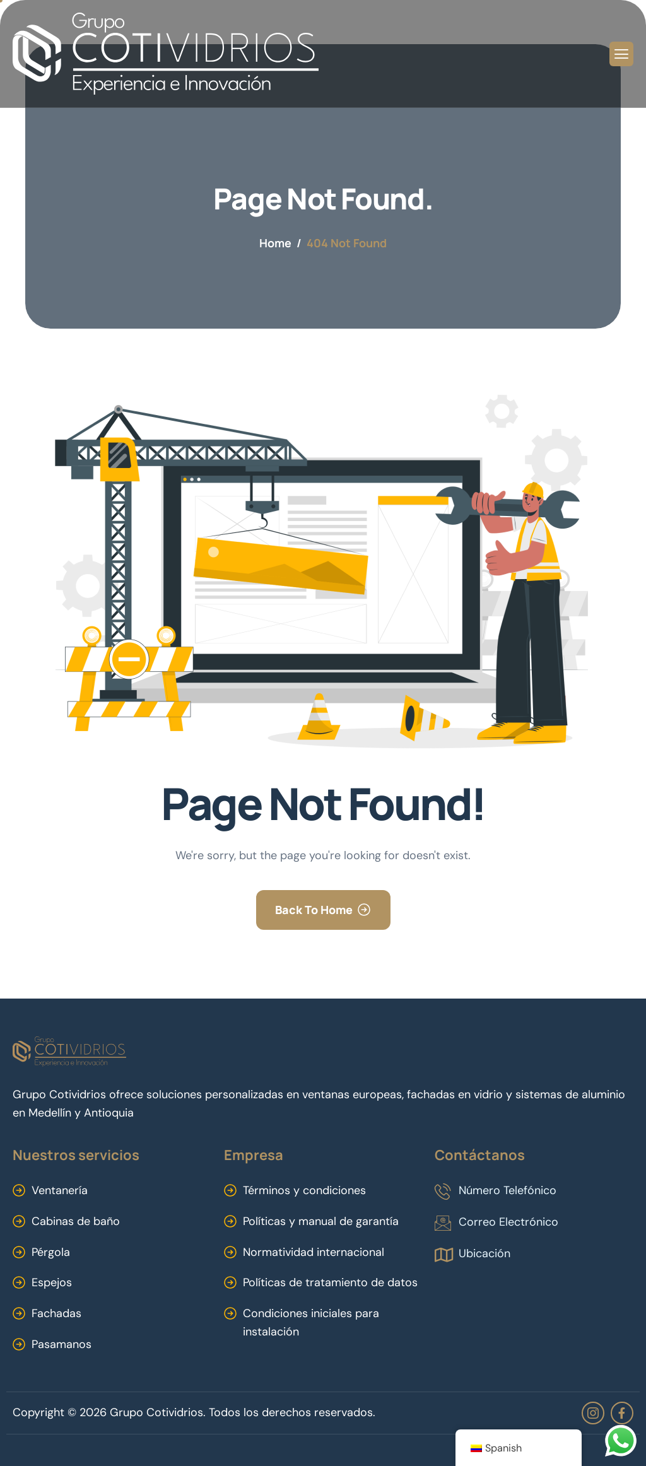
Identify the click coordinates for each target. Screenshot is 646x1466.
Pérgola (51, 1252)
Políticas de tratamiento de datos (330, 1282)
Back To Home (314, 909)
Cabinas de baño (76, 1221)
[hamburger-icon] (621, 54)
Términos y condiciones (304, 1190)
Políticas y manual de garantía (321, 1221)
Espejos (52, 1282)
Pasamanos (61, 1344)
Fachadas (56, 1313)
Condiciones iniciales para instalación (311, 1322)
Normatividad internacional (313, 1252)
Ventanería (60, 1190)
